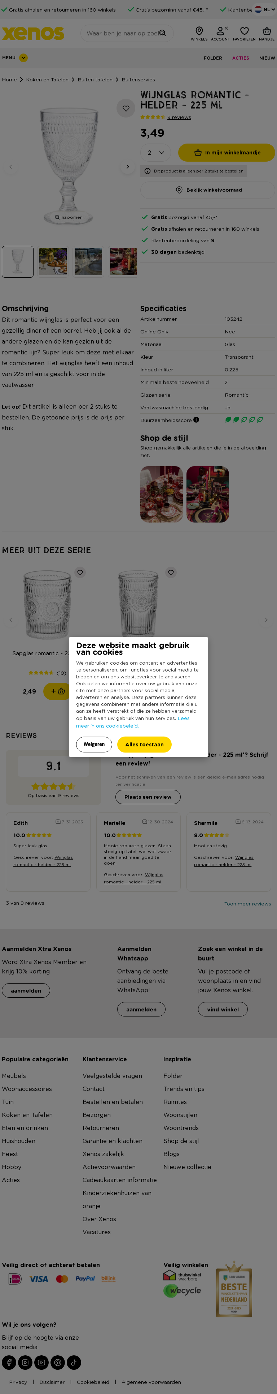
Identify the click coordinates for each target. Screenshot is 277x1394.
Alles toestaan (144, 744)
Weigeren (94, 744)
